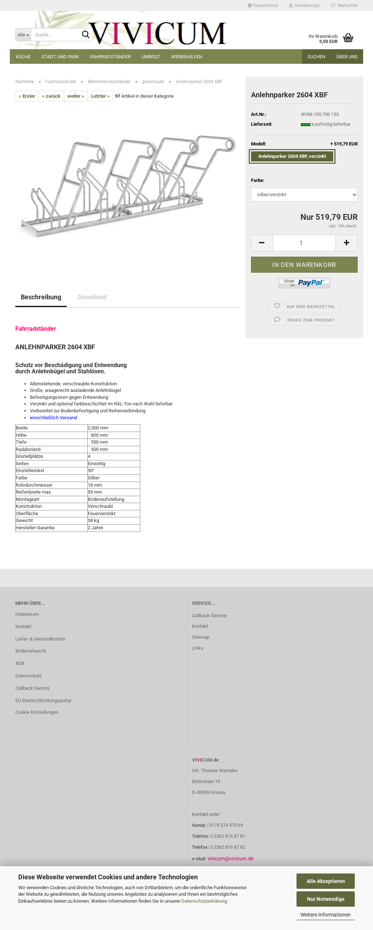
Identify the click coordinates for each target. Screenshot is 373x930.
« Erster (27, 96)
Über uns (347, 56)
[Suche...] (23, 34)
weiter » (75, 96)
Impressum (27, 614)
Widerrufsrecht (30, 651)
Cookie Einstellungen (36, 712)
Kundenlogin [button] (304, 5)
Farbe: (257, 180)
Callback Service (32, 688)
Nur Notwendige (326, 899)
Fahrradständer (110, 56)
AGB (19, 663)
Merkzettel (344, 5)
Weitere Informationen (326, 915)
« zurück (51, 96)
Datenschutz (28, 675)
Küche (23, 56)
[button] (262, 5)
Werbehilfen (186, 56)
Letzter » (100, 96)
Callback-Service (209, 615)
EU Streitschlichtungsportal (43, 700)
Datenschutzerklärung (204, 901)
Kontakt (23, 626)
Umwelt (151, 56)
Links (197, 648)
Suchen (316, 56)
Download (92, 297)
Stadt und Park (60, 56)
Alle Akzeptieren (326, 881)
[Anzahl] (304, 243)
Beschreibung (41, 297)
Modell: (304, 144)
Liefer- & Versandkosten (40, 639)
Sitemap (200, 637)
